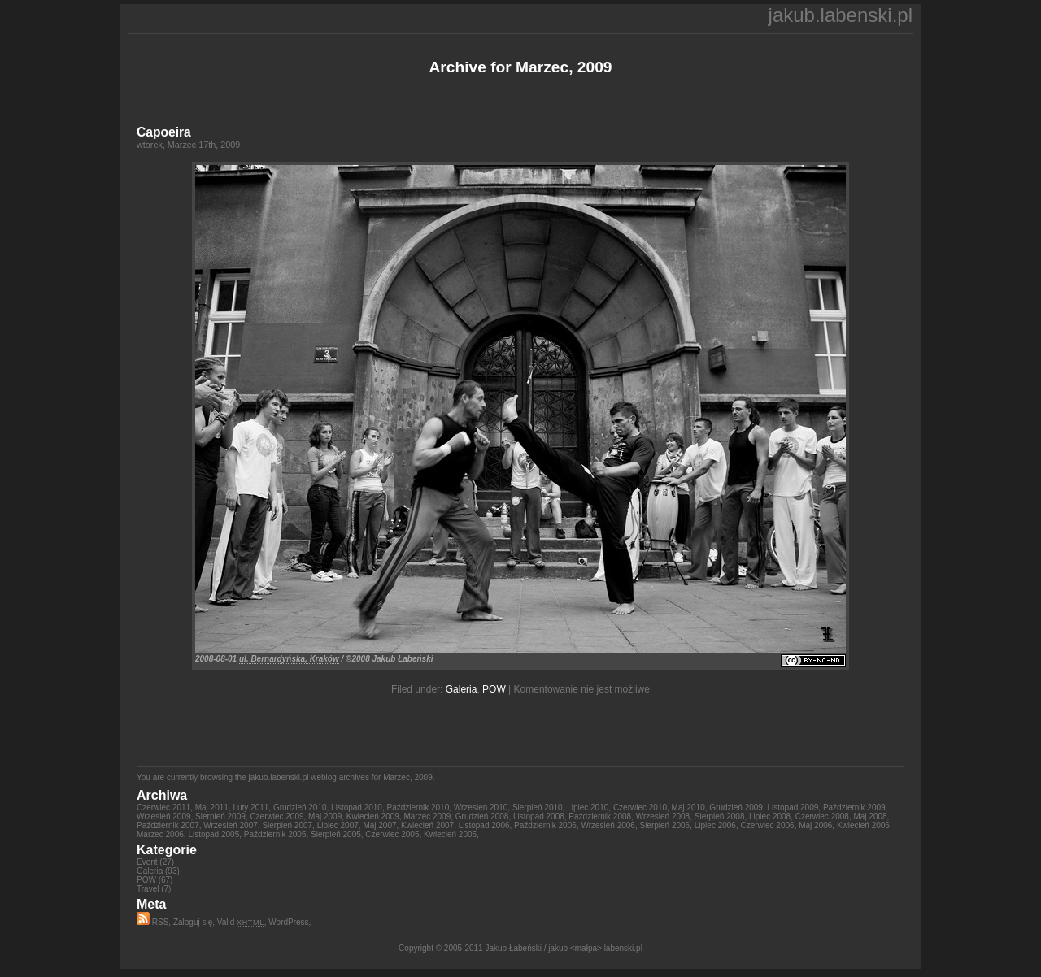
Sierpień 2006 (664, 825)
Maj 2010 (688, 807)
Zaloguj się (192, 922)
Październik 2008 (599, 816)
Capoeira (164, 132)
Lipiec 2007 (338, 825)
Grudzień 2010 (300, 807)
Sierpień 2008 (720, 816)
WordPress (288, 922)
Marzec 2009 (427, 816)
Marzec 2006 (160, 834)
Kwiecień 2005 (450, 834)
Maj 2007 (379, 825)
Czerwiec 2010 (640, 807)
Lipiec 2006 (715, 825)
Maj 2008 (869, 816)
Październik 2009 (854, 807)
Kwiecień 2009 (372, 816)
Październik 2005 (275, 834)
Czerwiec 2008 (822, 816)
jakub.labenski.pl (841, 15)
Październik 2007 (168, 825)
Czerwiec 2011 (163, 807)
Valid (240, 922)
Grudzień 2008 (482, 816)
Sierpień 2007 (287, 825)
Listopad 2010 (356, 807)
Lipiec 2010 (587, 807)
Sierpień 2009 (220, 816)
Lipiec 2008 (770, 816)
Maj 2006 (815, 825)
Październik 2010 (418, 807)
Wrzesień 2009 (164, 816)
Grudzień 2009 (736, 807)
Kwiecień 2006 (863, 825)
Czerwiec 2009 (276, 816)
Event (147, 862)
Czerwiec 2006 (767, 825)
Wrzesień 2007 (230, 825)
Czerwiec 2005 (392, 834)
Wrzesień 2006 (608, 825)
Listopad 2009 (792, 807)
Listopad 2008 (538, 816)
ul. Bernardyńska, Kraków (289, 658)
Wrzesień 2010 (481, 807)
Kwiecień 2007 (427, 825)
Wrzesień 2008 (663, 816)
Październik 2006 (545, 825)
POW (494, 689)
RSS (152, 922)
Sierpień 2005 (336, 834)
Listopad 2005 (213, 834)
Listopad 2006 (484, 825)
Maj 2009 (325, 816)
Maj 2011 (212, 807)
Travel (148, 888)
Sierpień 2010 (537, 807)
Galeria (461, 689)
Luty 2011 (250, 807)
